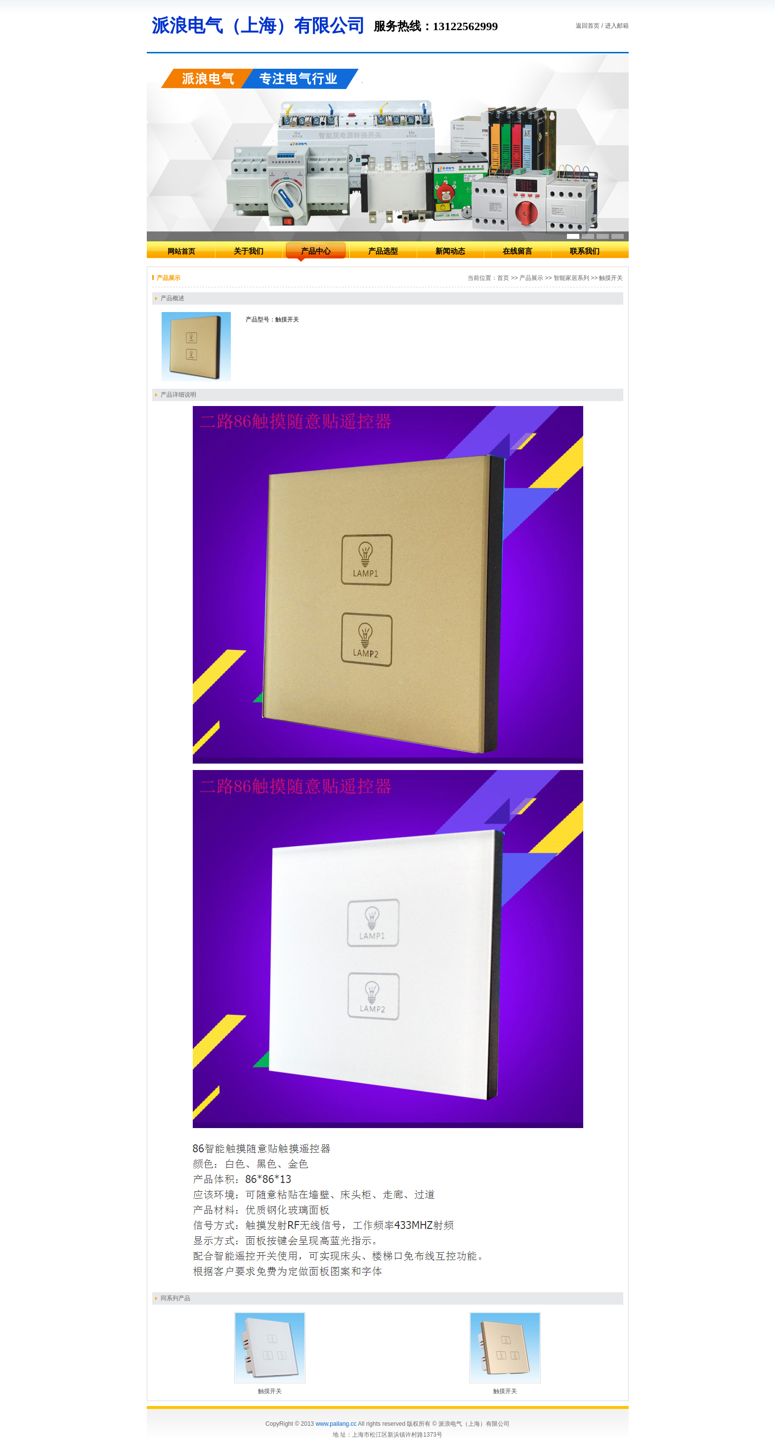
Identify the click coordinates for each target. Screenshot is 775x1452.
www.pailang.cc (336, 1423)
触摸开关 (270, 1391)
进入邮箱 (617, 25)
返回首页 (588, 25)
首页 (503, 277)
